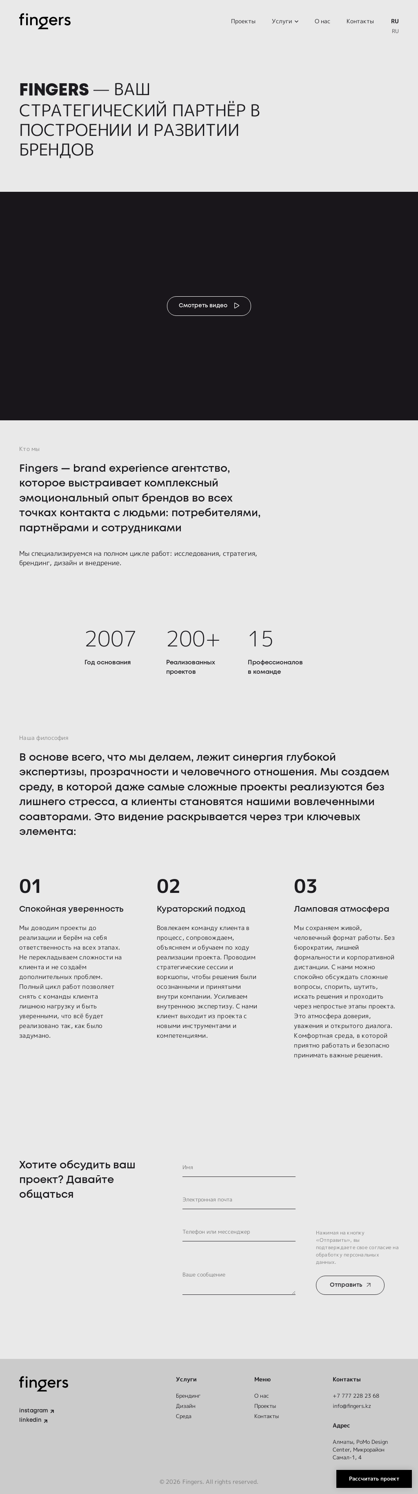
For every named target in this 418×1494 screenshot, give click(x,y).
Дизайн (186, 1404)
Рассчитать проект (368, 1476)
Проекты (243, 22)
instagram (34, 1409)
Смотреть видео (203, 308)
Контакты (360, 22)
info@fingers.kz (354, 1404)
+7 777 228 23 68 (358, 1394)
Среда (184, 1415)
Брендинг (189, 1394)
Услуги (282, 22)
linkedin (30, 1419)
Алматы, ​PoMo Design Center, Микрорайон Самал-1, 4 (363, 1449)
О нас (322, 22)
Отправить (348, 1289)
